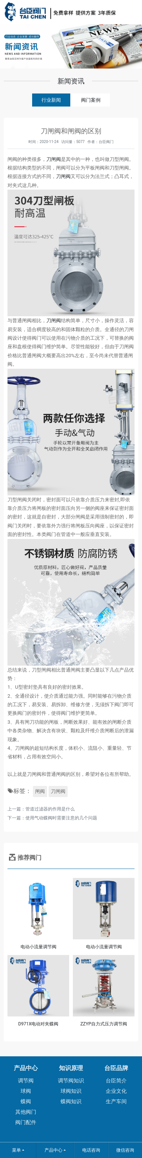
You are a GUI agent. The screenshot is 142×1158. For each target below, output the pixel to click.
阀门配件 (25, 1122)
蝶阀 (26, 1101)
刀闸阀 (53, 159)
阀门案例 (91, 100)
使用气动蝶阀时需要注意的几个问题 (61, 818)
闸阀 (40, 791)
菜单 (16, 1150)
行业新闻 (51, 100)
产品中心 (53, 1150)
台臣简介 (116, 1081)
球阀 (26, 1091)
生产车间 (116, 1101)
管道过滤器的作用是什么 (50, 809)
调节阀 (26, 1081)
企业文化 (116, 1091)
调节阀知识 (71, 1081)
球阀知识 (71, 1091)
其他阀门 (25, 1112)
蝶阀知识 (71, 1101)
